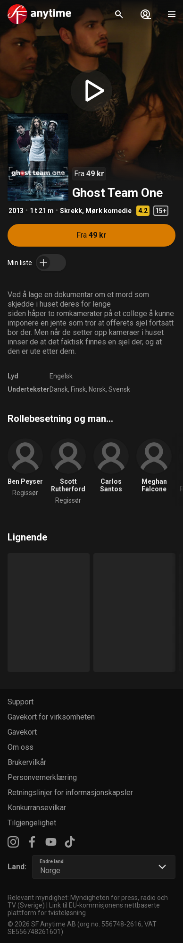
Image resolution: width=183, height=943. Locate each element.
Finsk (78, 389)
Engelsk (61, 376)
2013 (16, 210)
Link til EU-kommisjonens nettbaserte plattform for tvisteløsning (84, 909)
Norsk (97, 389)
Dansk (59, 389)
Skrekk (71, 210)
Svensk (119, 389)
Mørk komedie (108, 210)
